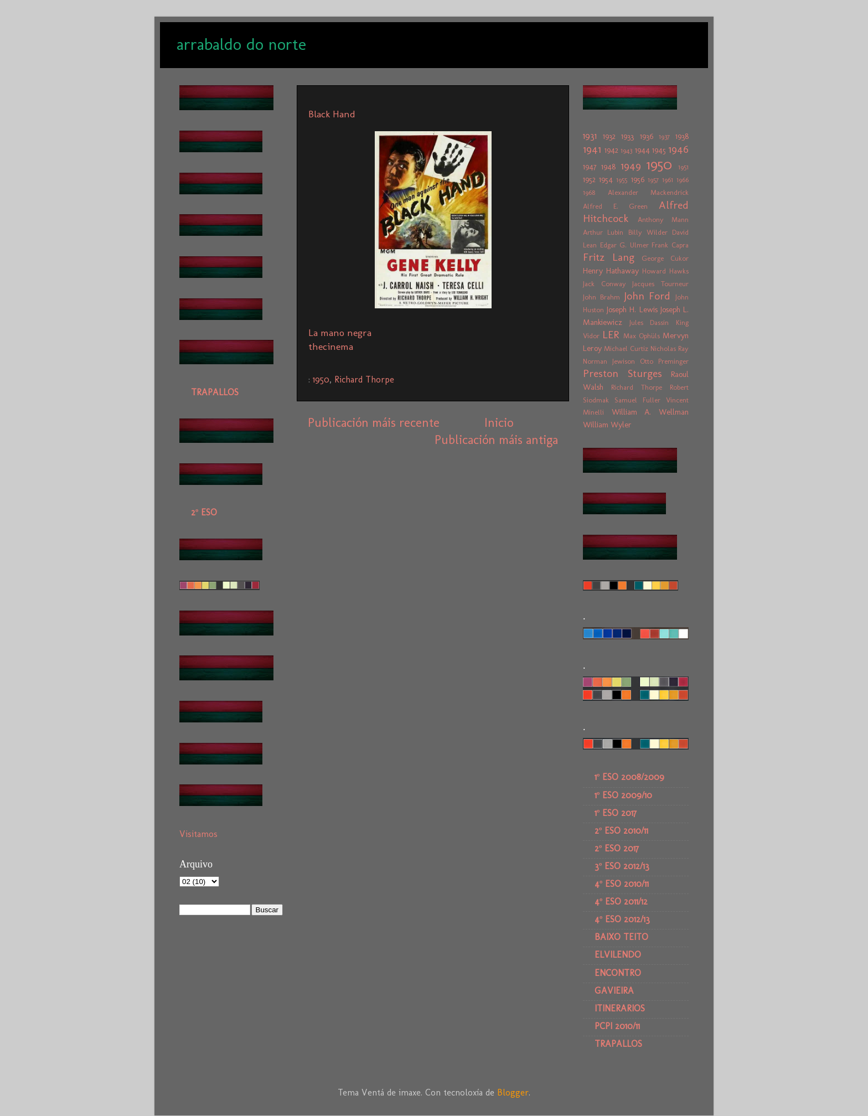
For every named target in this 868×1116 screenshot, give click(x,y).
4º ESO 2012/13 (622, 919)
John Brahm (601, 297)
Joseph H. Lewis (632, 309)
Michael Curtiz (626, 348)
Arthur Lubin (603, 232)
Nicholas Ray (669, 348)
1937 (664, 136)
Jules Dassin (649, 322)
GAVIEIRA (614, 990)
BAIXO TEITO (621, 937)
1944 (642, 150)
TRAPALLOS (215, 392)
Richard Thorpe (364, 379)
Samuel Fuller (637, 400)
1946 (678, 149)
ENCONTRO (618, 973)
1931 (590, 136)
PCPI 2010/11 (617, 1026)
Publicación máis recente (374, 422)
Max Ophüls (641, 336)
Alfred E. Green (615, 206)
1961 (667, 179)
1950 (321, 379)
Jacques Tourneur (660, 284)
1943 (626, 150)
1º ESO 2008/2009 (629, 777)
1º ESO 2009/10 (623, 795)
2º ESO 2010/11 (621, 830)
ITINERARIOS (620, 1008)
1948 (608, 167)
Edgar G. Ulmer (624, 245)
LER (610, 334)
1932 (609, 136)
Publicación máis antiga (496, 439)
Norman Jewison (609, 361)
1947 (590, 167)
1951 (683, 167)
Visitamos (198, 834)
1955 (621, 179)
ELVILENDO (618, 954)
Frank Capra (670, 245)
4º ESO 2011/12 (621, 901)
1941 (592, 149)
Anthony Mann (663, 219)
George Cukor (665, 258)
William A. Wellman (650, 412)
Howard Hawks (665, 271)
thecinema (330, 346)
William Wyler (607, 425)
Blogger (513, 1092)
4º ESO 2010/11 (622, 884)
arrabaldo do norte (241, 44)
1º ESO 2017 (616, 813)
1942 (611, 150)
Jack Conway (604, 284)
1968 (589, 192)
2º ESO (204, 512)
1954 (606, 179)
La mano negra (339, 333)
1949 (631, 165)
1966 (682, 179)
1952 (589, 179)
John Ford (647, 296)
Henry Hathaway (611, 271)
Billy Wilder (648, 232)
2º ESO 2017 (617, 848)
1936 (646, 136)
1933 (627, 136)
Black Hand (331, 114)
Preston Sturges (622, 373)
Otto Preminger (664, 361)
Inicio (498, 422)
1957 (653, 179)
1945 (659, 150)
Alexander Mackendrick (648, 192)
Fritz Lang (608, 257)
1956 (637, 179)
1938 (682, 136)
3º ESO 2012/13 (622, 866)
